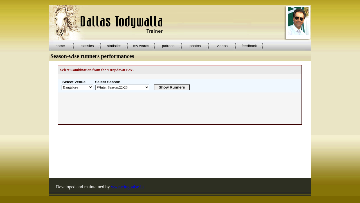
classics (87, 46)
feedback (249, 46)
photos (195, 46)
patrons (168, 46)
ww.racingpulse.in (127, 186)
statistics (114, 46)
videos (222, 46)
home (60, 46)
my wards (141, 46)
